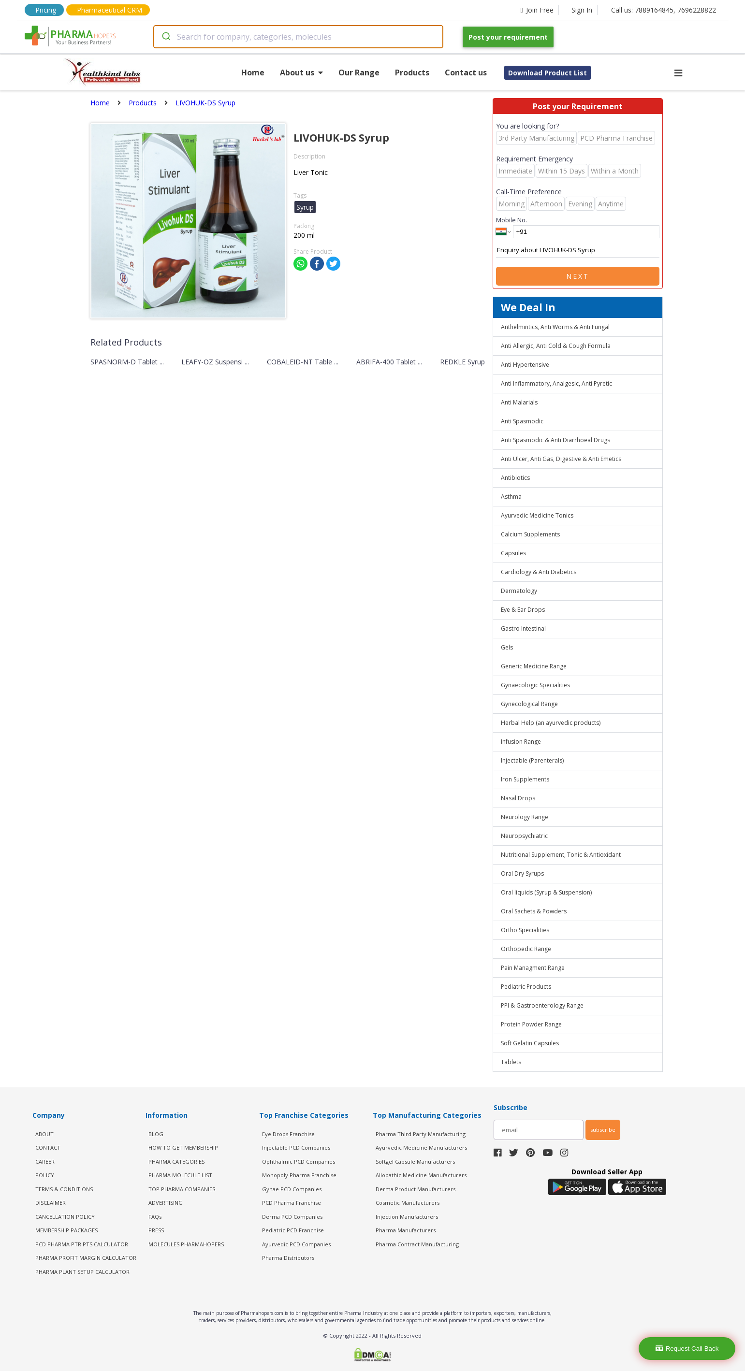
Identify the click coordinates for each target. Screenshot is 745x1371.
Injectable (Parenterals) (532, 760)
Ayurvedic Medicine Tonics (537, 515)
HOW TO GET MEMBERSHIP (183, 1147)
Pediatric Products (526, 986)
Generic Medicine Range (534, 666)
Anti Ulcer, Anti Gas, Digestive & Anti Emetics (561, 459)
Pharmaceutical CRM (109, 9)
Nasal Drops (518, 798)
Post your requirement (508, 37)
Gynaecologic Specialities (535, 685)
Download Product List (547, 72)
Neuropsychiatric (524, 836)
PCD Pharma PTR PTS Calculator (81, 1244)
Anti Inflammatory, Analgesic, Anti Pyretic (556, 383)
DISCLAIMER (50, 1202)
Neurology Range (524, 817)
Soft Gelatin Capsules (530, 1043)
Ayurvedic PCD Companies (296, 1244)
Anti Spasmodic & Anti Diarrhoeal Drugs (555, 440)
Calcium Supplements (530, 534)
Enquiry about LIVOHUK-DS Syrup (577, 250)
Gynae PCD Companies (291, 1189)
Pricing (45, 9)
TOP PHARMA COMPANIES (181, 1189)
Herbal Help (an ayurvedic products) (550, 723)
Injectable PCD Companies (296, 1147)
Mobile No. (511, 220)
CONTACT (47, 1147)
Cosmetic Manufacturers (407, 1202)
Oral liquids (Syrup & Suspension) (546, 892)
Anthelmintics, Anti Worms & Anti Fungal (555, 327)
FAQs (154, 1216)
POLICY (44, 1175)
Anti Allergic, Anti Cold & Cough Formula (556, 346)
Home (252, 72)
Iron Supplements (525, 779)
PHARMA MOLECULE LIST (180, 1175)
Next (577, 276)
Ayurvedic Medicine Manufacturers (421, 1147)
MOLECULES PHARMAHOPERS (186, 1244)
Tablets (511, 1062)
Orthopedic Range (526, 949)
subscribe (602, 1129)
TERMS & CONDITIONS (64, 1189)
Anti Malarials (519, 402)
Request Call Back (687, 1348)
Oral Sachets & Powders (534, 911)
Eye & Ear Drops (523, 610)
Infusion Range (521, 741)
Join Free (536, 10)
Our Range (359, 72)
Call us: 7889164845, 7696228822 (663, 9)
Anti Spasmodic (522, 421)
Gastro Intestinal (523, 628)
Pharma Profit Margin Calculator (85, 1257)
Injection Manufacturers (407, 1216)
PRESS (156, 1230)
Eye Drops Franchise (288, 1134)
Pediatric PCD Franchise (293, 1230)
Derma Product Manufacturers (415, 1189)
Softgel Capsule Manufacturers (415, 1161)
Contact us (466, 72)
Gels (507, 647)
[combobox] (298, 36)
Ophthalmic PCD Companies (298, 1161)
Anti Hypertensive (525, 365)
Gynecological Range (529, 704)
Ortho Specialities (525, 930)
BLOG (155, 1134)
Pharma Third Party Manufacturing (421, 1134)
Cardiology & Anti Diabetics (538, 572)
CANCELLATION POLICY (65, 1216)
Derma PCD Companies (292, 1216)
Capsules (513, 553)
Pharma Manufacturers (406, 1230)
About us (301, 72)
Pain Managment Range (533, 968)
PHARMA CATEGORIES (176, 1161)
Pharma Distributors (288, 1257)
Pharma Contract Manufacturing (417, 1244)
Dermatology (519, 591)
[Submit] (165, 36)
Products (412, 72)
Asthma (511, 496)
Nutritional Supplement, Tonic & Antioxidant (561, 855)
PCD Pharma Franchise (291, 1202)
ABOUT (44, 1134)
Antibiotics (515, 478)
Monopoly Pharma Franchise (299, 1175)
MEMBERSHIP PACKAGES (66, 1230)
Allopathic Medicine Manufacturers (421, 1175)
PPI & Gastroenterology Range (542, 1005)
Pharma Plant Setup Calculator (82, 1271)
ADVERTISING (165, 1202)
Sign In (581, 9)
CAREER (45, 1161)
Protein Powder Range (531, 1024)
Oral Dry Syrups (522, 873)
